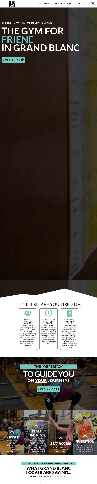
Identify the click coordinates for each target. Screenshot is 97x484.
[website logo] (12, 3)
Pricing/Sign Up (63, 4)
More (80, 4)
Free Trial (44, 4)
